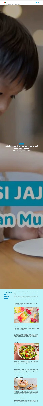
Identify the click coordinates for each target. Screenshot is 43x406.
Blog (10, 4)
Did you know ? (21, 143)
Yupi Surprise (18, 4)
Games (16, 4)
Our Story (32, 0)
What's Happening (8, 4)
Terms (35, 0)
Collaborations (13, 4)
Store (4, 4)
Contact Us (38, 0)
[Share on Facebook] (5, 298)
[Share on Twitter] (7, 298)
